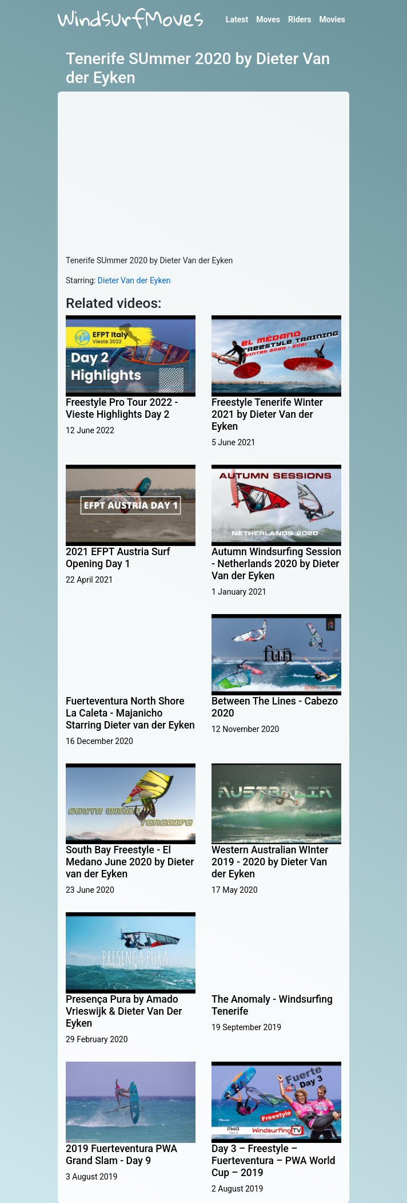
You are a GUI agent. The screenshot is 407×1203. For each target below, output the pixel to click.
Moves (268, 19)
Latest (237, 19)
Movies (332, 19)
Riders (299, 19)
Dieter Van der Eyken (134, 280)
